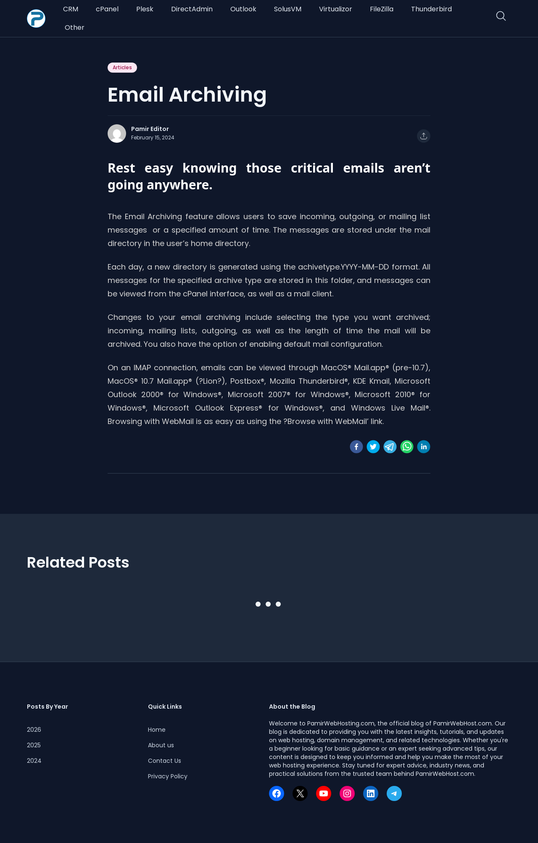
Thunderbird (431, 9)
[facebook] (356, 446)
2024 (34, 761)
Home (157, 729)
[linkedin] (423, 446)
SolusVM (287, 9)
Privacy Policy (167, 776)
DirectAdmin (192, 9)
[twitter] (373, 446)
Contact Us (164, 761)
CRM (70, 9)
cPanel (107, 9)
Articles (122, 67)
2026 (34, 729)
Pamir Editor (150, 129)
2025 (34, 745)
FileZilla (381, 9)
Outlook (243, 9)
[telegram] (390, 446)
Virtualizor (335, 9)
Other (74, 27)
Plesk (144, 9)
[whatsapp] (407, 446)
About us (161, 745)
